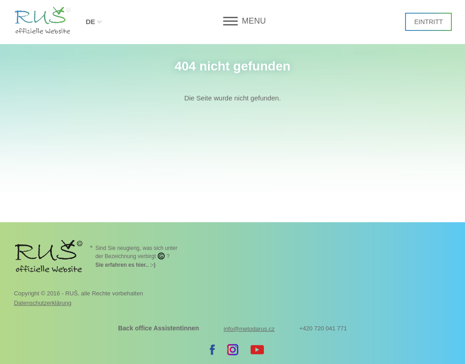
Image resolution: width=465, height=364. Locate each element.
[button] (232, 21)
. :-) (125, 265)
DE (90, 21)
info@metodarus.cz (249, 329)
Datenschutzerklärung (42, 302)
